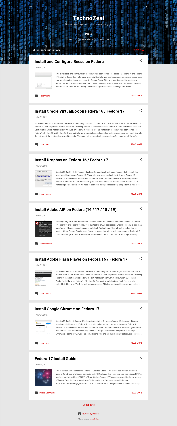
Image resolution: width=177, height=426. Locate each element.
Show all (138, 50)
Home (70, 39)
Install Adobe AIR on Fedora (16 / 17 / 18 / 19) (76, 209)
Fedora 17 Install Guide (55, 358)
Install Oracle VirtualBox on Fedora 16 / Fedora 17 (80, 111)
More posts (89, 405)
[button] (140, 61)
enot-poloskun (94, 419)
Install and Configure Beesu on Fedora (69, 61)
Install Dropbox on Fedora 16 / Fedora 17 (71, 160)
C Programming (86, 39)
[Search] (146, 7)
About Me (105, 39)
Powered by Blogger (88, 414)
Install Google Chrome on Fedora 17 (67, 309)
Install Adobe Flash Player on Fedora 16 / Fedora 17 (81, 259)
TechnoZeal (88, 18)
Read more (136, 96)
